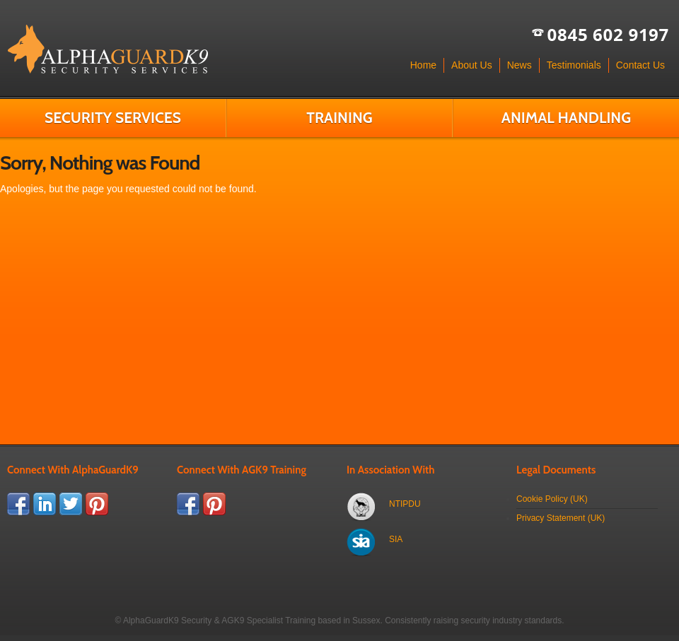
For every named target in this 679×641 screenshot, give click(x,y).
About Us (471, 65)
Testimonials (574, 65)
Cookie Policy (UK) (552, 499)
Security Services (113, 118)
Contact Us (640, 65)
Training (339, 118)
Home (423, 65)
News (519, 65)
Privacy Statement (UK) (560, 518)
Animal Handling (566, 118)
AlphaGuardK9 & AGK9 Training (107, 49)
